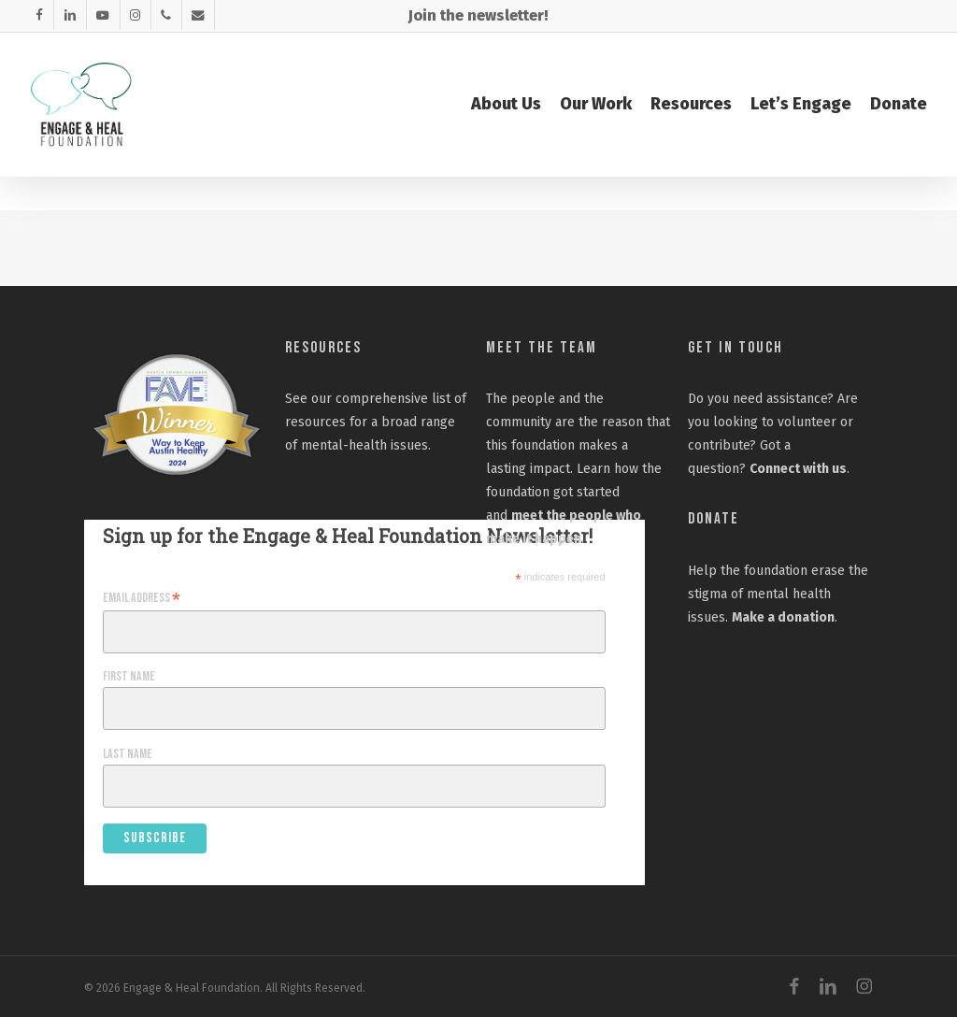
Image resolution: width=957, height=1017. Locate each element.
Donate (713, 518)
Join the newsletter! (478, 15)
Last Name (127, 754)
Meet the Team (541, 347)
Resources (323, 347)
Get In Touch (735, 347)
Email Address (141, 598)
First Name (129, 676)
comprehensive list (393, 399)
